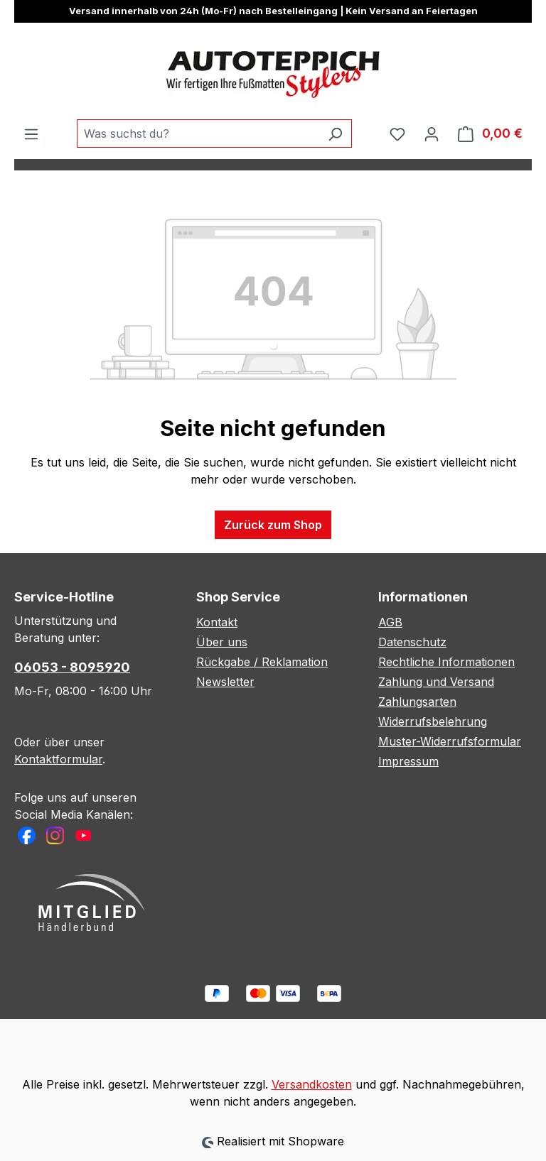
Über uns (221, 642)
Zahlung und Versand (436, 682)
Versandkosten (312, 1084)
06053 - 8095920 (72, 667)
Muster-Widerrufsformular (449, 741)
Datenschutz (412, 642)
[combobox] (198, 133)
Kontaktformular (58, 759)
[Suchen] (335, 133)
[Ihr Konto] (431, 133)
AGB (390, 622)
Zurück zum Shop (273, 525)
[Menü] (31, 133)
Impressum (408, 761)
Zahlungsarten (417, 701)
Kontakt (216, 622)
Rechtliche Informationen (446, 662)
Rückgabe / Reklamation (262, 662)
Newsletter (225, 682)
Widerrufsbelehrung (432, 721)
